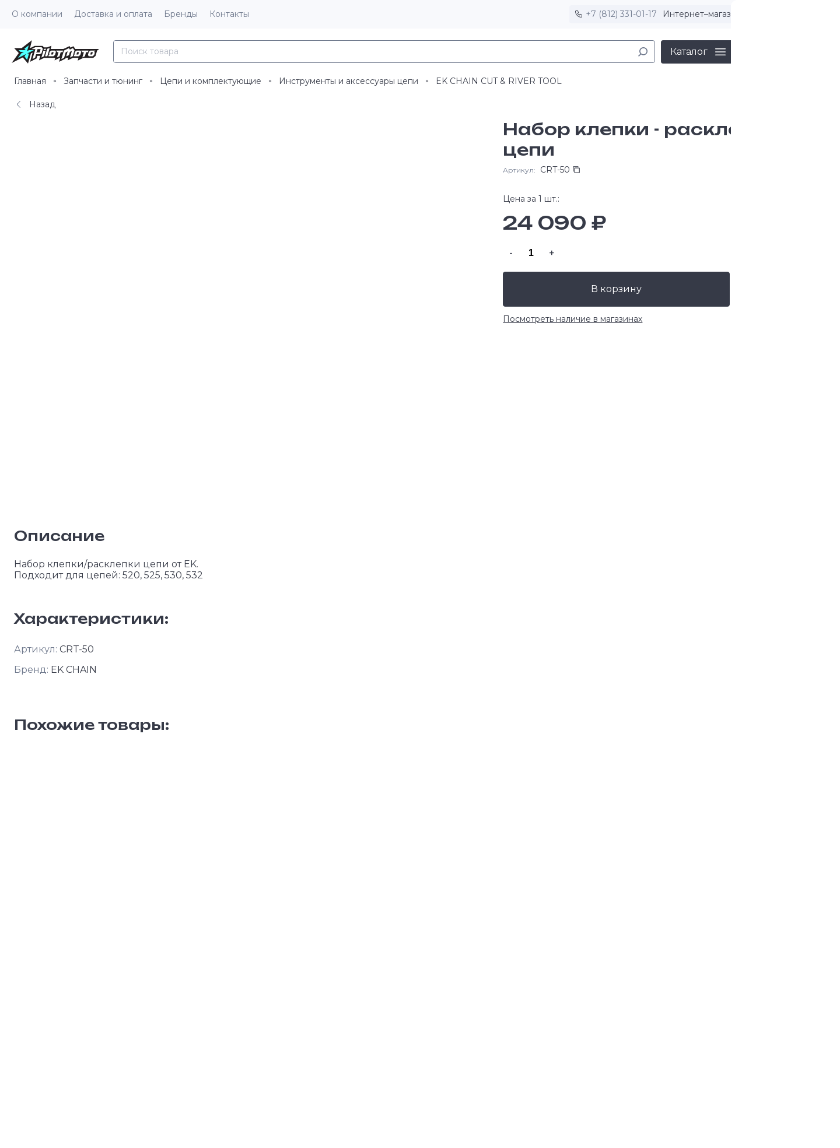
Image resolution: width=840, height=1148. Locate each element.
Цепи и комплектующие (210, 81)
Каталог (689, 51)
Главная (30, 81)
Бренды (181, 14)
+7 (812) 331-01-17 (621, 14)
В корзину (618, 288)
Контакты (229, 14)
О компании (37, 14)
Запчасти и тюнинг (103, 81)
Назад (34, 104)
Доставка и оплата (113, 14)
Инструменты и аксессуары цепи (348, 81)
